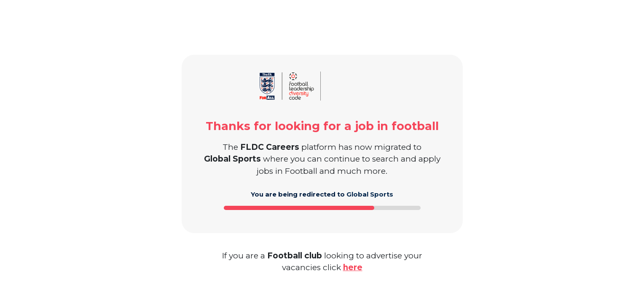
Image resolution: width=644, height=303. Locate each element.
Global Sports (369, 194)
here (352, 267)
